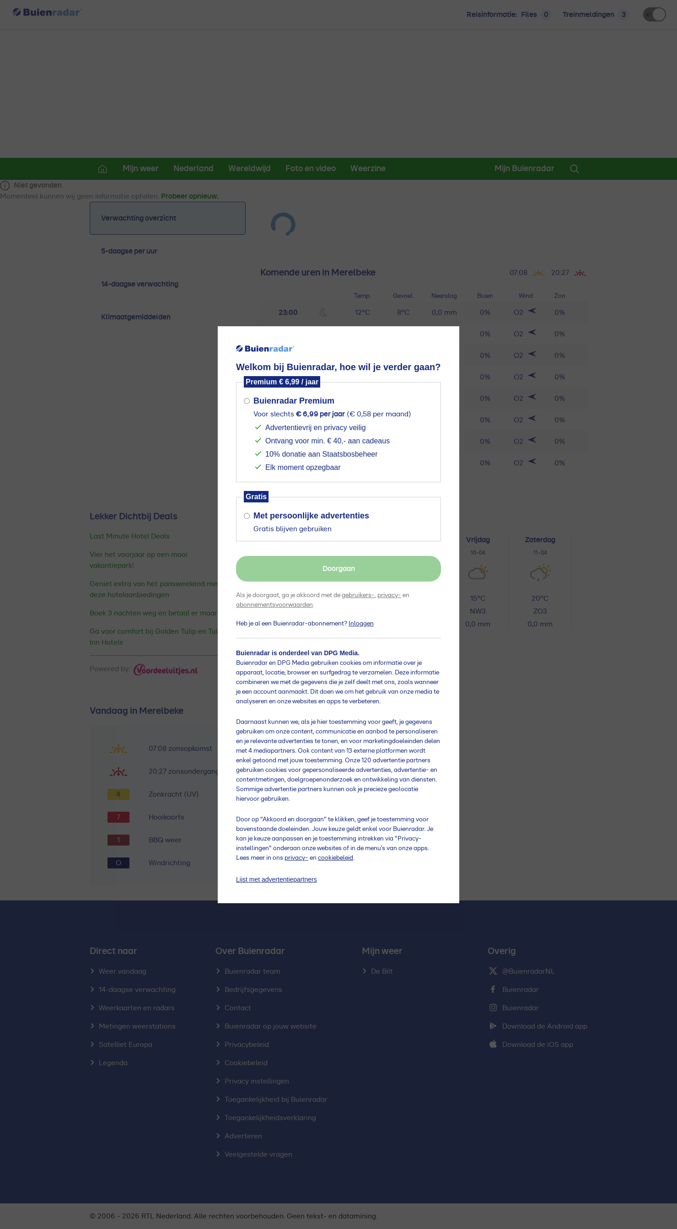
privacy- (389, 595)
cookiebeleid (335, 858)
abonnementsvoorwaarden (274, 605)
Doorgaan (338, 568)
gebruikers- (358, 595)
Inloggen (361, 623)
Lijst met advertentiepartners (276, 879)
